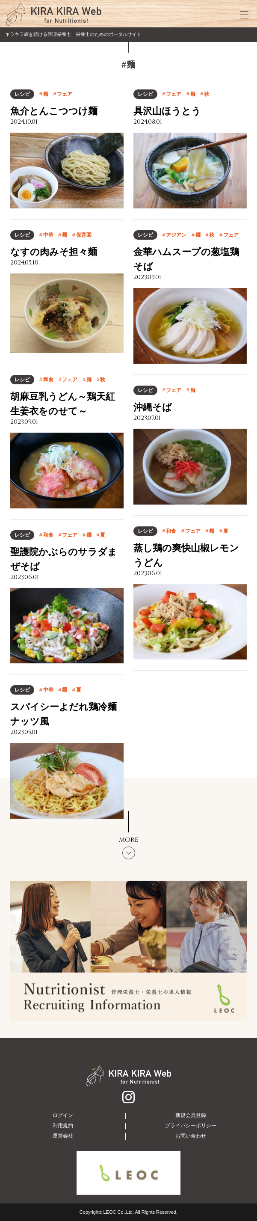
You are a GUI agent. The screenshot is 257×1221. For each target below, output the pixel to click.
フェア (64, 94)
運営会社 (63, 1135)
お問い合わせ (190, 1135)
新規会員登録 (190, 1115)
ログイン (63, 1115)
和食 (48, 380)
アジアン (176, 235)
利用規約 (63, 1125)
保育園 (84, 235)
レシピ (22, 94)
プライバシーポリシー (190, 1125)
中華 (48, 235)
